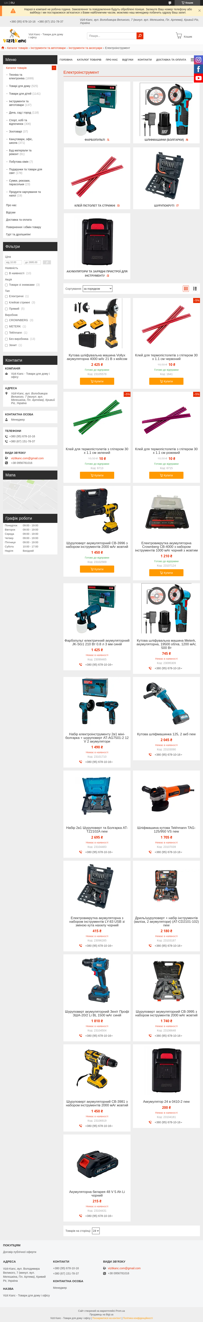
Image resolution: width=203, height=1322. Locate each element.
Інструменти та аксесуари (85, 48)
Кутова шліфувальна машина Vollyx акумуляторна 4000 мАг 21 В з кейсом (97, 357)
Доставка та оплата (171, 59)
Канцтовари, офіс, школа (21, 141)
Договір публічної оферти (19, 1252)
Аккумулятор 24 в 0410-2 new (166, 1102)
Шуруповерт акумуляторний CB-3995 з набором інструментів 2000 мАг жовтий (166, 1013)
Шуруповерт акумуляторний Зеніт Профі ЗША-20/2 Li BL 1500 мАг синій (97, 1013)
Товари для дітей (20, 93)
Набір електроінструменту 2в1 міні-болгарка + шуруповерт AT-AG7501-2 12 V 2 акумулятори (97, 737)
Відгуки (127, 59)
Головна (66, 59)
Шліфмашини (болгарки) (164, 139)
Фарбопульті (95, 139)
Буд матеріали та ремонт (20, 152)
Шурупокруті (164, 205)
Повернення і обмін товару (23, 227)
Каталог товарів (17, 48)
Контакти (145, 59)
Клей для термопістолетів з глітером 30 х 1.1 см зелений (97, 451)
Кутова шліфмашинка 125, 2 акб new (166, 734)
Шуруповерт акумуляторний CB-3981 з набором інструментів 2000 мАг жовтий (97, 1103)
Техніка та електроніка (17, 76)
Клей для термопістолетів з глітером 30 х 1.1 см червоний (166, 357)
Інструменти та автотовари (48, 48)
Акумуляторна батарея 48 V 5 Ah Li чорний (97, 1193)
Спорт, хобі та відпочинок (18, 122)
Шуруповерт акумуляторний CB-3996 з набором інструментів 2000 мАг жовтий (97, 545)
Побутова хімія (18, 161)
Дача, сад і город (20, 112)
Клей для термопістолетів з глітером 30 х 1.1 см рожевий (166, 451)
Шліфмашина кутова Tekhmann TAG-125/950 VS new (166, 829)
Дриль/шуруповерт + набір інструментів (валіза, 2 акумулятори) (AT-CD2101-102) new (166, 921)
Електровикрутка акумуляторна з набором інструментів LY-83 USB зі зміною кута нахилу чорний (97, 921)
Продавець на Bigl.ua (101, 1314)
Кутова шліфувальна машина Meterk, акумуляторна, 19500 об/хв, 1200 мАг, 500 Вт (166, 644)
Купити (99, 381)
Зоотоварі (15, 131)
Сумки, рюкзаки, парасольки (19, 182)
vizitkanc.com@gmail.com (27, 458)
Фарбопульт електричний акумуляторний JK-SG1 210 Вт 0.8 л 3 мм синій (97, 642)
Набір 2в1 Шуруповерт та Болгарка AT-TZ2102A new (97, 829)
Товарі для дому (19, 86)
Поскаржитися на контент (106, 1318)
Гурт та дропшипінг (18, 234)
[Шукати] (140, 35)
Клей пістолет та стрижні (95, 205)
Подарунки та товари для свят (25, 171)
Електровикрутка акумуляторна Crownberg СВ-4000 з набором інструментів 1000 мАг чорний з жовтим (166, 546)
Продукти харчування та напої (25, 193)
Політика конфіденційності (138, 1318)
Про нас (112, 59)
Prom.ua (120, 1311)
